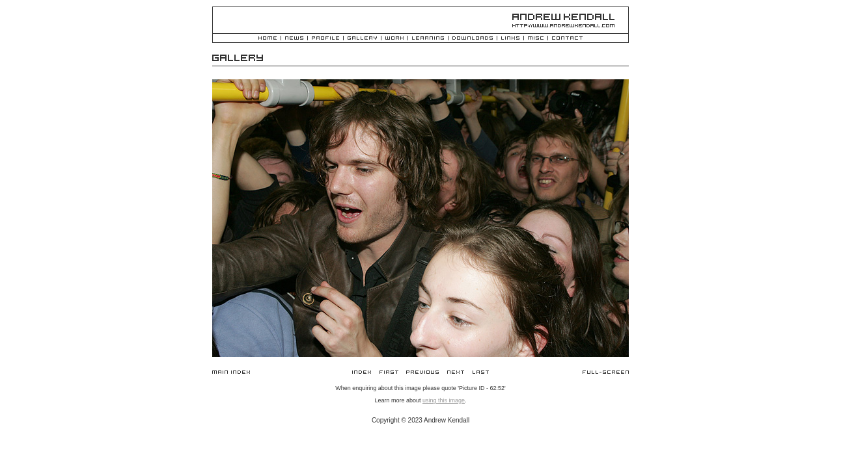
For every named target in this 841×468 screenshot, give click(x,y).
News (294, 39)
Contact (567, 39)
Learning (428, 39)
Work (394, 39)
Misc (536, 39)
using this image (443, 400)
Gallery (362, 39)
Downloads (472, 39)
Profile (325, 39)
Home (267, 39)
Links (510, 39)
